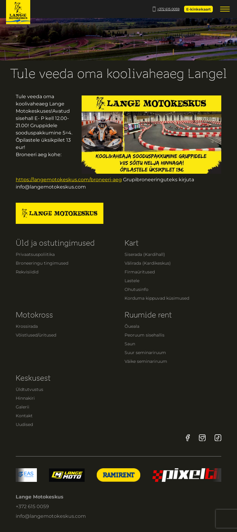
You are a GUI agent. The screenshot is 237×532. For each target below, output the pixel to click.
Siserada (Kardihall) (145, 254)
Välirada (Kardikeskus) (148, 263)
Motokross (34, 315)
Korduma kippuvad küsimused (157, 298)
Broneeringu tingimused (42, 263)
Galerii (22, 407)
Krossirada (27, 326)
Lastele (132, 280)
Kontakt (24, 415)
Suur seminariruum (145, 352)
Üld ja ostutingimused (55, 243)
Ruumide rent (148, 315)
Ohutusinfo (136, 289)
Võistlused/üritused (36, 335)
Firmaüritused (140, 272)
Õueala (132, 326)
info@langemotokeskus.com (51, 516)
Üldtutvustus (29, 389)
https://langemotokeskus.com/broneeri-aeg (69, 179)
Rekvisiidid (27, 272)
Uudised (24, 424)
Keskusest (33, 378)
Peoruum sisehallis (144, 335)
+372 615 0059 (166, 9)
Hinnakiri (25, 398)
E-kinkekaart (198, 9)
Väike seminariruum (146, 361)
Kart (132, 243)
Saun (130, 344)
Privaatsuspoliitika (35, 254)
